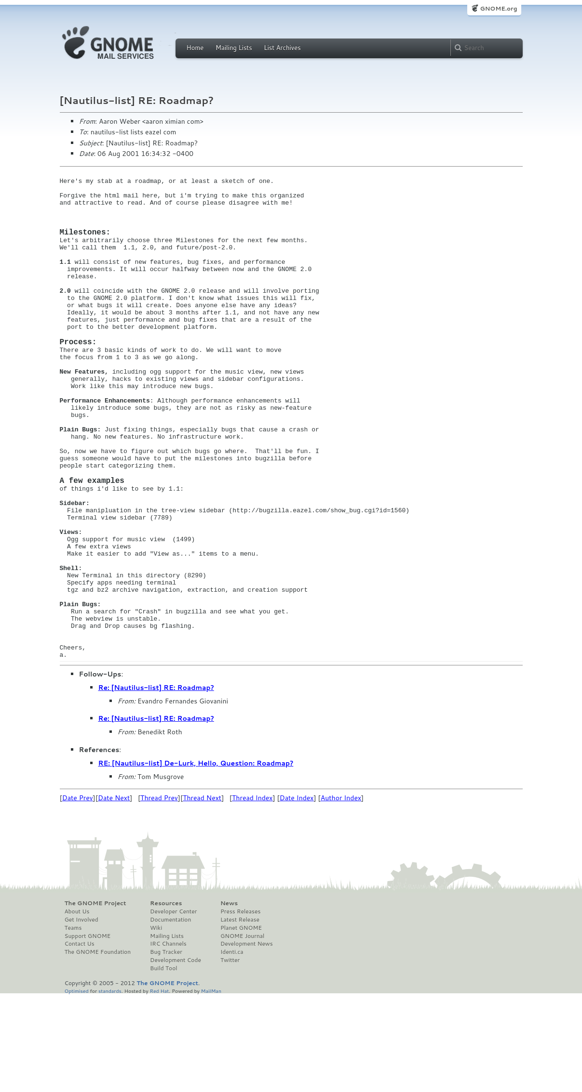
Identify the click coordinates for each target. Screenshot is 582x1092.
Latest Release (239, 1016)
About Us (77, 1008)
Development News (246, 1040)
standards (110, 1087)
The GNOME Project (95, 1000)
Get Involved (81, 1016)
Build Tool (163, 1065)
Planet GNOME (241, 1024)
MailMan (211, 1087)
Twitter (230, 1057)
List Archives (282, 47)
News (229, 1000)
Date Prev (77, 894)
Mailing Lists (234, 47)
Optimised (77, 1087)
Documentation (170, 1016)
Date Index (297, 894)
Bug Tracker (166, 1049)
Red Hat (159, 1087)
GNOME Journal (242, 1033)
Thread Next (202, 894)
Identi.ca (232, 1049)
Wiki (156, 1024)
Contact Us (80, 1040)
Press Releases (240, 1008)
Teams (73, 1024)
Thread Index (252, 894)
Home (195, 47)
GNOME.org (498, 8)
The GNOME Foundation (98, 1049)
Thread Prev (159, 894)
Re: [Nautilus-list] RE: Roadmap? (156, 784)
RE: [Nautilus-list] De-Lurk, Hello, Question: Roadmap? (196, 860)
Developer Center (173, 1008)
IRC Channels (168, 1040)
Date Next (114, 894)
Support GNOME (88, 1033)
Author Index (341, 894)
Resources (166, 1000)
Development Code (175, 1057)
